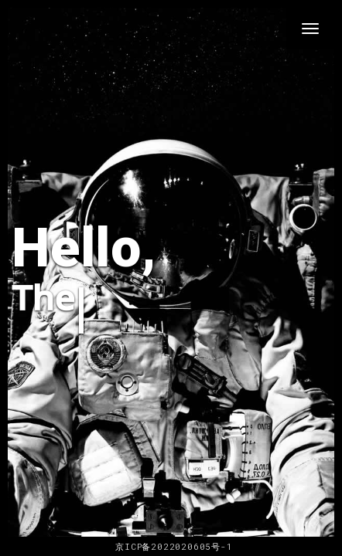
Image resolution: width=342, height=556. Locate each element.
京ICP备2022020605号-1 (170, 546)
